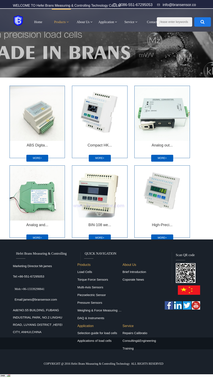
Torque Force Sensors (92, 279)
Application (107, 22)
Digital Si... (123, 200)
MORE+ (30, 145)
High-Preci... (76, 200)
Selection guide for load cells (97, 333)
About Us (84, 22)
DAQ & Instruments (90, 318)
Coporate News (133, 279)
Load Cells (84, 272)
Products (61, 22)
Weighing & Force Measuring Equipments (100, 310)
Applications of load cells (94, 340)
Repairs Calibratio (135, 333)
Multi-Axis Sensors (90, 287)
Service (130, 22)
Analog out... (122, 132)
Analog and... (169, 132)
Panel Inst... (168, 200)
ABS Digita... (30, 132)
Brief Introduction (134, 272)
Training (128, 348)
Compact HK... (76, 132)
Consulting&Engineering (139, 340)
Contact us (154, 22)
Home (38, 22)
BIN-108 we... (30, 200)
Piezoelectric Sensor (91, 295)
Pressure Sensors (89, 302)
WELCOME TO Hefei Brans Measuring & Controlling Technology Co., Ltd (67, 5)
